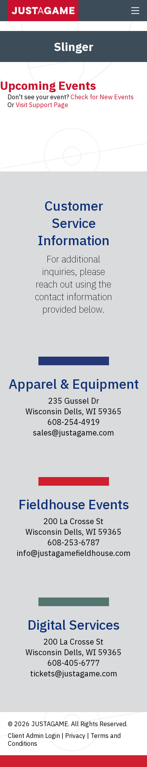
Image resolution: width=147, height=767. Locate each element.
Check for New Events (102, 97)
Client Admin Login (35, 736)
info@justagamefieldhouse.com (73, 553)
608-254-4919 (73, 422)
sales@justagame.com (73, 432)
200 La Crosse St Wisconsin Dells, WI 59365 (73, 526)
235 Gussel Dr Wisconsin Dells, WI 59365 (73, 406)
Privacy (76, 736)
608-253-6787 (73, 542)
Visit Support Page (42, 105)
